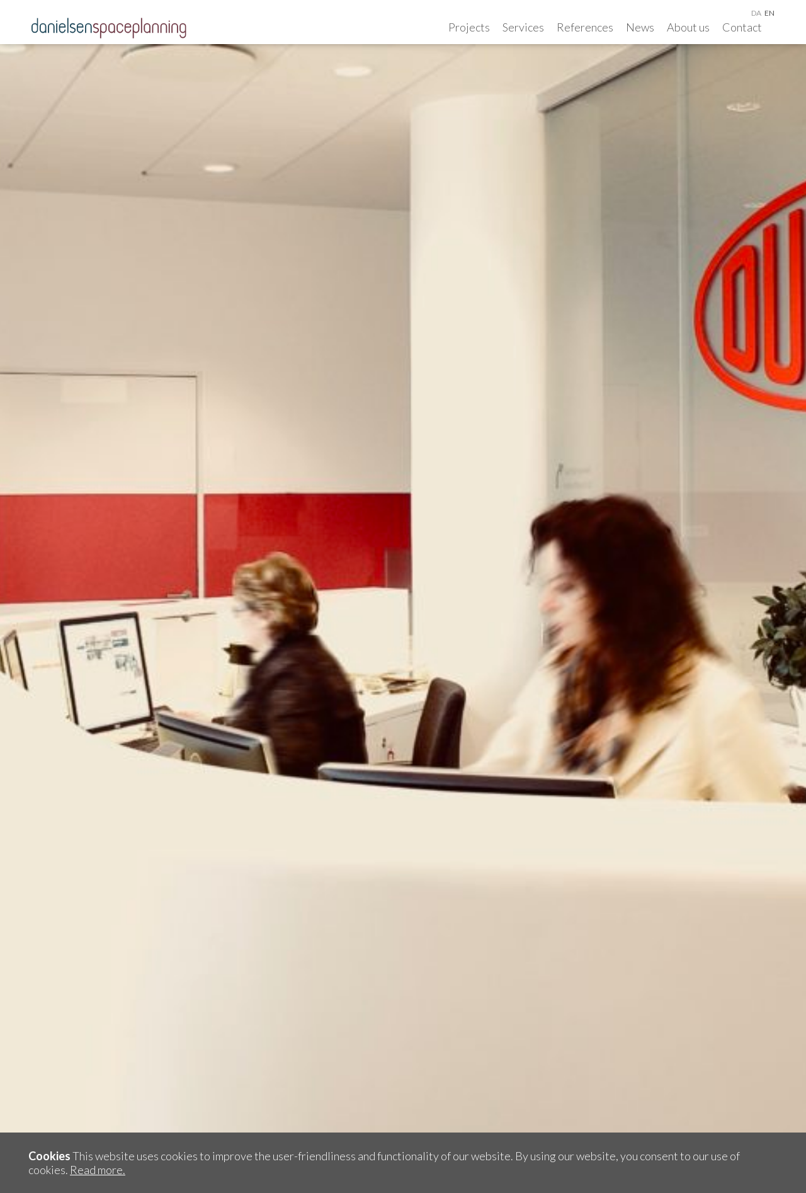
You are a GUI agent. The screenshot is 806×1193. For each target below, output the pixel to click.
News (640, 27)
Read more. (97, 1170)
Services (523, 27)
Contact (742, 27)
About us (688, 27)
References (585, 27)
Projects (469, 27)
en (769, 13)
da (756, 13)
